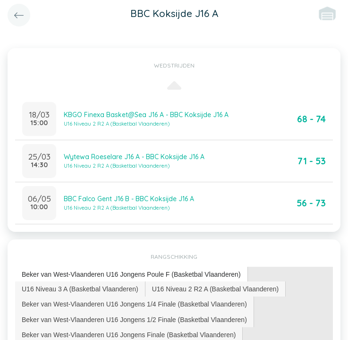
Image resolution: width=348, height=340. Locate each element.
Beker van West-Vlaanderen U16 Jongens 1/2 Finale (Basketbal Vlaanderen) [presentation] (134, 319)
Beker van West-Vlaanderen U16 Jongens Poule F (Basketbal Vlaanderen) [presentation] (131, 274)
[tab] (131, 274)
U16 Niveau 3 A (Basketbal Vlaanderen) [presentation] (80, 289)
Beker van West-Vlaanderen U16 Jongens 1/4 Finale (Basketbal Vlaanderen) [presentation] (134, 304)
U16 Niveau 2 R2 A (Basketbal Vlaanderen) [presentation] (215, 289)
